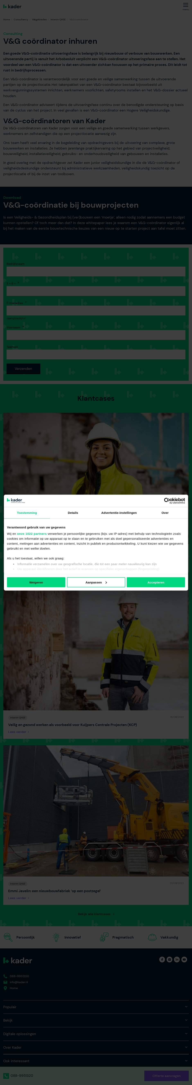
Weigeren (36, 582)
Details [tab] (73, 512)
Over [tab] (165, 512)
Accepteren (156, 582)
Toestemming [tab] (27, 512)
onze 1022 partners (32, 533)
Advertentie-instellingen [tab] (119, 512)
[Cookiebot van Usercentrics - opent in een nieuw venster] (167, 501)
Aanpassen (96, 582)
